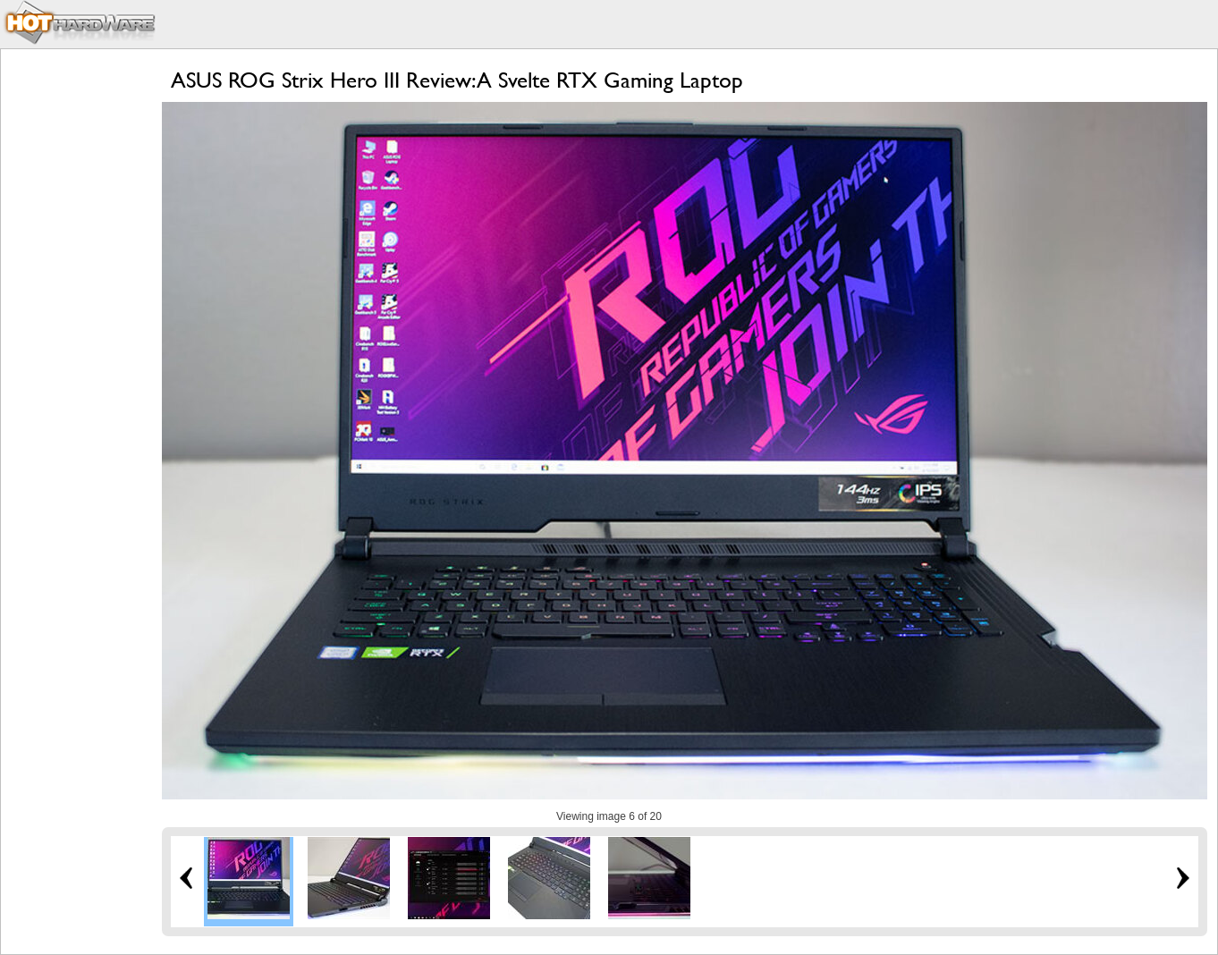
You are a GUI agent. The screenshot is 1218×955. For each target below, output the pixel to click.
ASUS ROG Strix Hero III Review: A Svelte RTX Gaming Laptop (457, 80)
